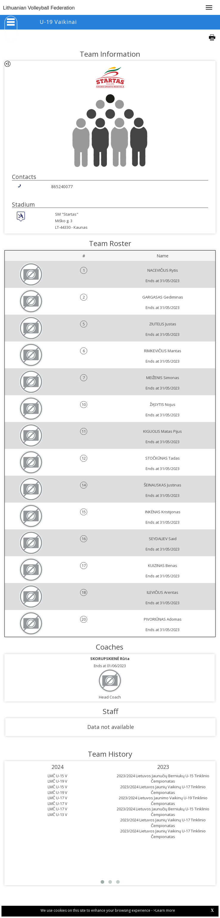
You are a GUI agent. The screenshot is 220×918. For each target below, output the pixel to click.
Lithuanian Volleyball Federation (39, 8)
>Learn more (164, 910)
